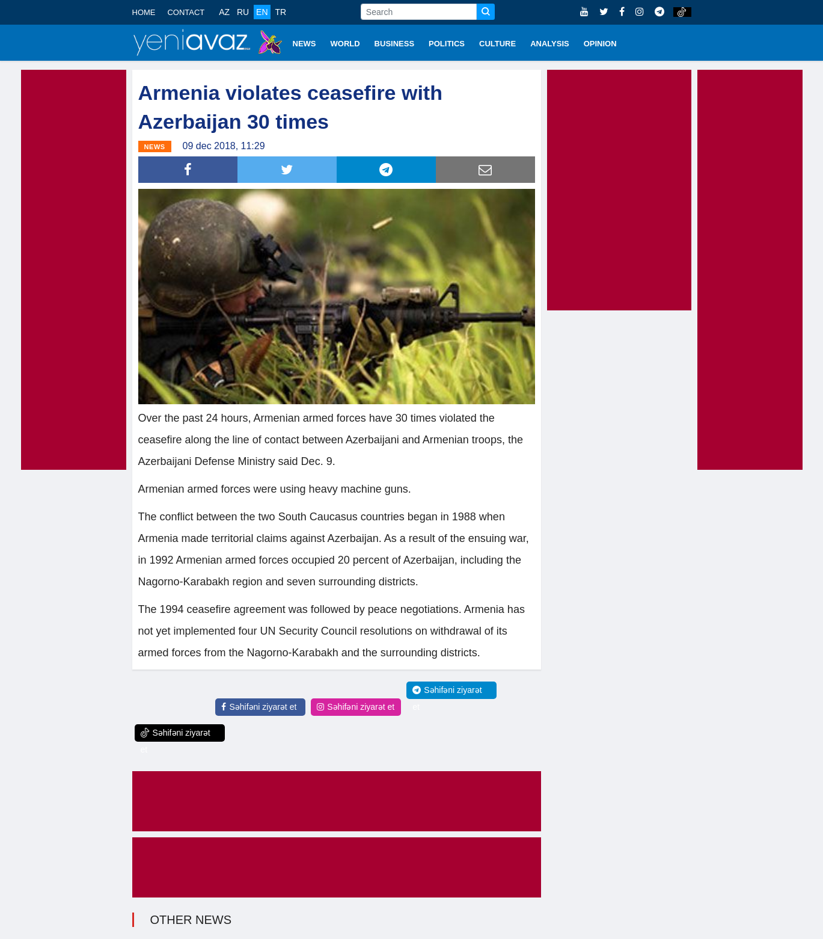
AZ (224, 12)
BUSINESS (394, 43)
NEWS (304, 43)
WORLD (345, 43)
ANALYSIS (549, 43)
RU (243, 12)
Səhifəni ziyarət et (258, 707)
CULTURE (497, 43)
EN (262, 12)
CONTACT (185, 12)
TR (280, 12)
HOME (144, 12)
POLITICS (447, 43)
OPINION (600, 43)
